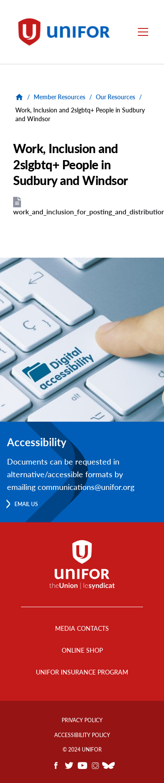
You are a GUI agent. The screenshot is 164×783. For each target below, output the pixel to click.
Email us (26, 504)
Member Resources (59, 97)
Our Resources (115, 97)
